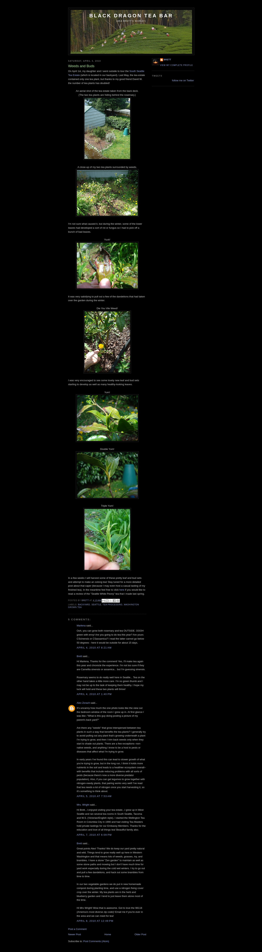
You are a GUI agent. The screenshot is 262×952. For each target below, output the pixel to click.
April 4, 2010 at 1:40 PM (94, 694)
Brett (79, 656)
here (121, 589)
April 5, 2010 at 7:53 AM (94, 796)
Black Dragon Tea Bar (131, 15)
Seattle (96, 605)
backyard (84, 605)
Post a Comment (77, 929)
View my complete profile (176, 65)
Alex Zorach (83, 702)
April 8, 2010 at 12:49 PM (95, 920)
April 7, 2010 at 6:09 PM (94, 834)
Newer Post (74, 934)
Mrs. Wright (83, 804)
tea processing (113, 605)
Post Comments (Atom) (96, 941)
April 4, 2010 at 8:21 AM (94, 647)
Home (107, 934)
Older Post (140, 934)
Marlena (81, 625)
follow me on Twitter (183, 80)
